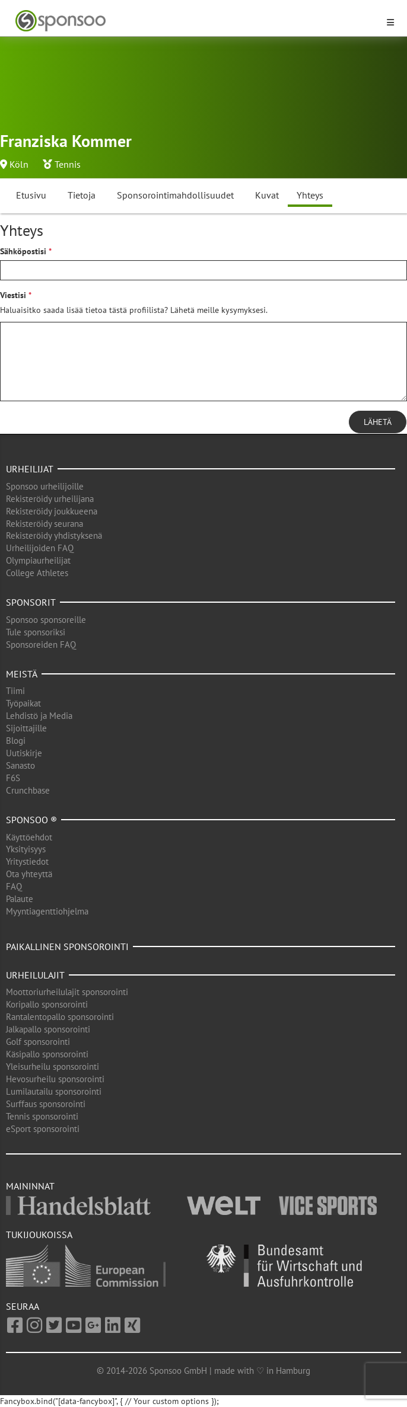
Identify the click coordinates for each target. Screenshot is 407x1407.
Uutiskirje (24, 753)
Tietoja (82, 195)
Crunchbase (28, 790)
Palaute (19, 898)
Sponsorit (31, 602)
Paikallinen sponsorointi (67, 946)
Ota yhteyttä (29, 874)
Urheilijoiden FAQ (40, 548)
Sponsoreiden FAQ (41, 644)
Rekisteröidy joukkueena (51, 511)
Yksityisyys (26, 849)
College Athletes (37, 572)
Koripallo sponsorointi (47, 1004)
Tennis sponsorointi (42, 1116)
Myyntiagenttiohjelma (47, 911)
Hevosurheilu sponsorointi (55, 1079)
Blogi (16, 740)
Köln (18, 164)
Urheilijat (29, 469)
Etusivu (31, 195)
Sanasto (20, 765)
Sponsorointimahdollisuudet (175, 195)
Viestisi (13, 295)
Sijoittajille (26, 728)
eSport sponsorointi (43, 1128)
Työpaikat (23, 703)
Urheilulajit (35, 975)
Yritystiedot (27, 861)
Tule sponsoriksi (35, 632)
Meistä (21, 674)
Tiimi (15, 690)
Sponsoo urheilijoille (45, 486)
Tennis (68, 164)
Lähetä (378, 422)
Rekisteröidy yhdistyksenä (54, 535)
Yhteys (310, 195)
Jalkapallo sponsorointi (48, 1029)
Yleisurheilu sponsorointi (52, 1066)
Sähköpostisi (23, 251)
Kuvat (267, 195)
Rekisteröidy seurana (44, 523)
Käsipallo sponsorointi (47, 1054)
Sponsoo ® (31, 820)
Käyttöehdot (29, 837)
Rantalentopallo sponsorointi (60, 1016)
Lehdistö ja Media (39, 715)
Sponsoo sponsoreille (46, 619)
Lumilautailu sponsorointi (53, 1091)
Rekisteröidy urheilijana (50, 498)
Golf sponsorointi (38, 1041)
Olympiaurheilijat (38, 560)
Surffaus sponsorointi (45, 1103)
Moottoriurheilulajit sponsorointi (67, 991)
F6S (13, 778)
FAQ (14, 886)
